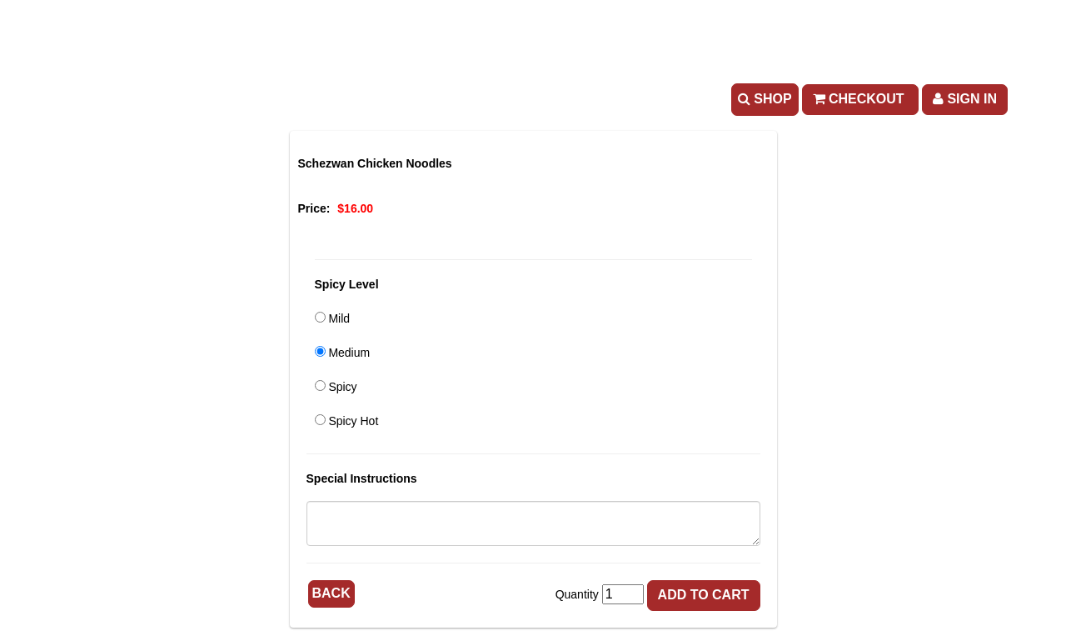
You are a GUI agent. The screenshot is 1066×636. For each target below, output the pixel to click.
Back (331, 593)
